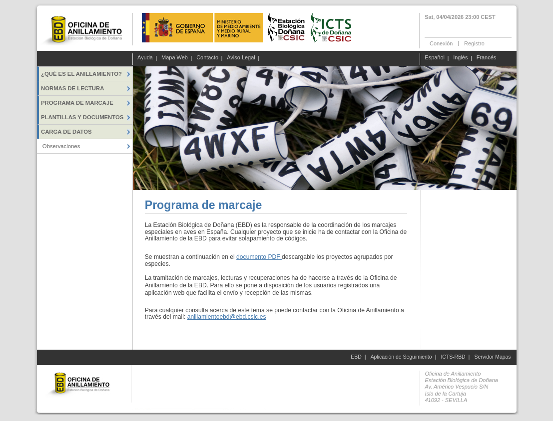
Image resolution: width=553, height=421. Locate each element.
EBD (356, 357)
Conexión (441, 43)
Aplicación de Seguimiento (401, 357)
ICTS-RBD (453, 357)
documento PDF (259, 256)
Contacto (207, 58)
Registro (474, 43)
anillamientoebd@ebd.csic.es (226, 316)
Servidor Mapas (493, 357)
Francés (487, 58)
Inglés (460, 58)
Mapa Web (174, 58)
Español (435, 58)
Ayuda (145, 58)
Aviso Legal (241, 58)
